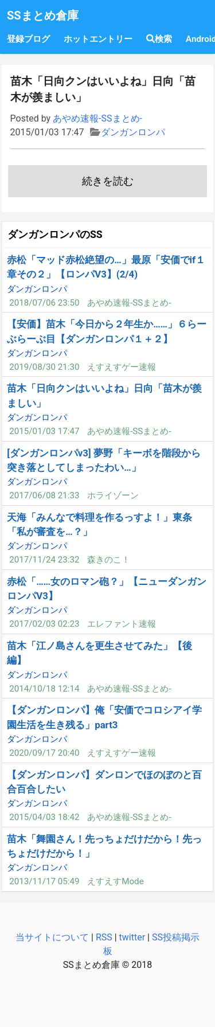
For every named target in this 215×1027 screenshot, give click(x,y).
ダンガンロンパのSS (55, 234)
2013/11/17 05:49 (44, 881)
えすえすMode (115, 881)
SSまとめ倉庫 (43, 15)
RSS (104, 937)
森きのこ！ (108, 559)
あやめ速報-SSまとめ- (97, 118)
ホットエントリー (98, 39)
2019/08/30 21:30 (44, 367)
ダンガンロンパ (133, 132)
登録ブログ (28, 39)
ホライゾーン (113, 495)
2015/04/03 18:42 (44, 817)
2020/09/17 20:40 (44, 753)
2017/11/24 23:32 (44, 559)
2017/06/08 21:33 (44, 495)
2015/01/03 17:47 (44, 431)
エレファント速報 (121, 624)
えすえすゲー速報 (121, 367)
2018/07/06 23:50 (44, 303)
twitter (132, 937)
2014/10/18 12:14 (44, 689)
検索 (159, 39)
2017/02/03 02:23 (44, 624)
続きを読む (108, 181)
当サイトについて (52, 937)
